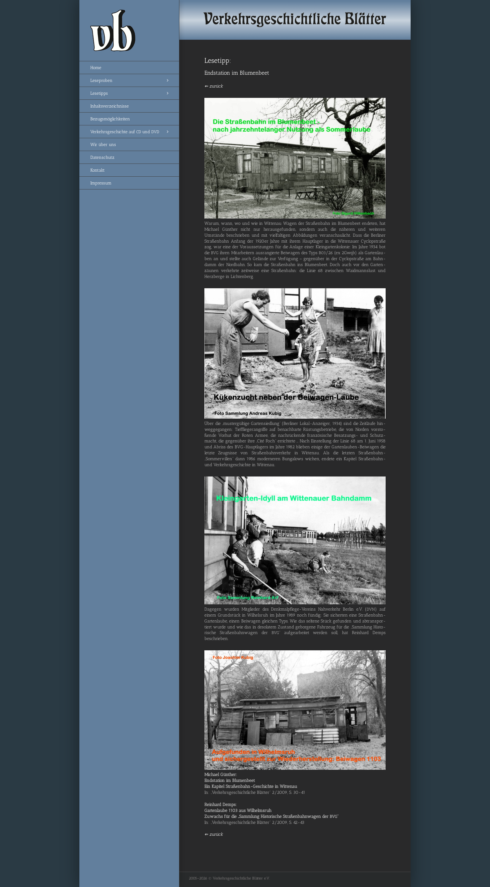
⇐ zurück (213, 86)
